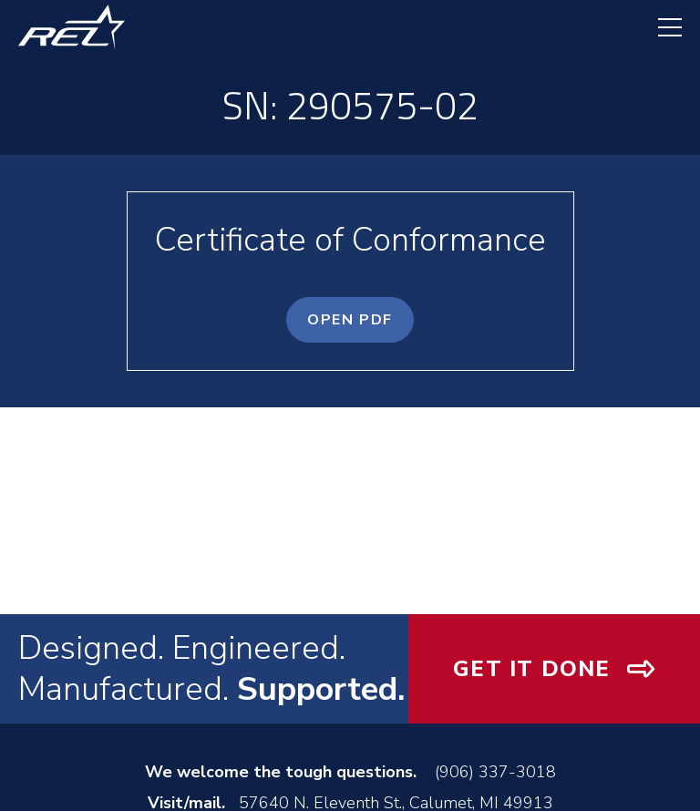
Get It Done (531, 668)
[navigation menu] (661, 27)
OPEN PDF (350, 320)
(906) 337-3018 (495, 772)
